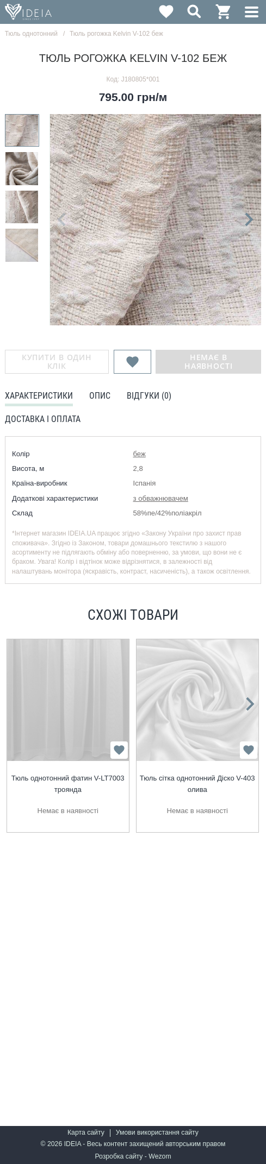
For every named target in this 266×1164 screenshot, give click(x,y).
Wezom (160, 1156)
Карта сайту (85, 1132)
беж (139, 454)
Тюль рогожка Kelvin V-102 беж (116, 33)
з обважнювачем (160, 498)
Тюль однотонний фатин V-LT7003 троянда (68, 784)
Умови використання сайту (157, 1132)
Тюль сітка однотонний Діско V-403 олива (197, 784)
